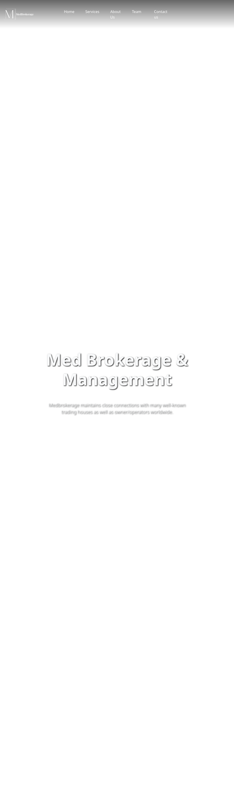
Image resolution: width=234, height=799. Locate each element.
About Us (115, 14)
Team (136, 11)
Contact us (160, 14)
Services (92, 11)
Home (69, 11)
